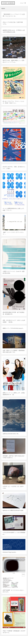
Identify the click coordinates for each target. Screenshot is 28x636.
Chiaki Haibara (8, 3)
